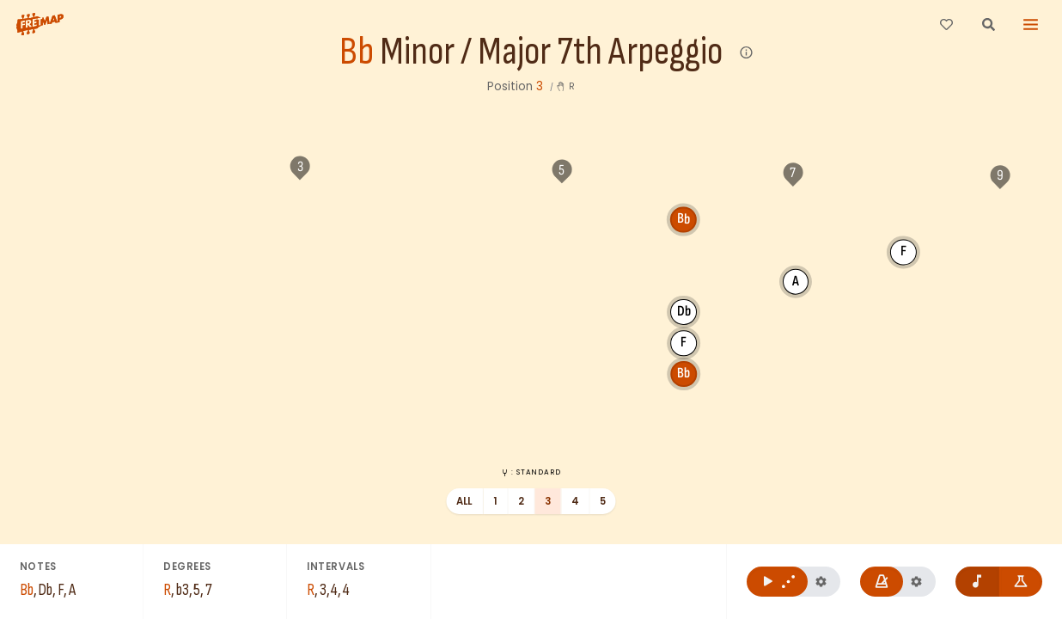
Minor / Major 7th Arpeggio (551, 52)
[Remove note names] (977, 582)
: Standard (530, 472)
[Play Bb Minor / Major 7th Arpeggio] (777, 582)
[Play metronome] (882, 582)
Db (556, 279)
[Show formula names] (1021, 582)
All (464, 501)
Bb (356, 52)
